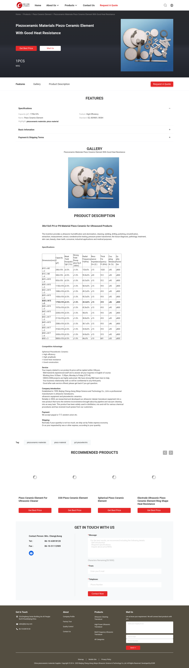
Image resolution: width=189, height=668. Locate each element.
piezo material (60, 442)
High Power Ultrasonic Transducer (102, 626)
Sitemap (81, 659)
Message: (93, 535)
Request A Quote (162, 84)
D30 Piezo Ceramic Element (73, 497)
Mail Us (50, 48)
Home (18, 14)
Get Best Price (26, 48)
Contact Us (67, 632)
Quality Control (68, 627)
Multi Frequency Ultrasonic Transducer (103, 633)
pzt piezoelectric (81, 442)
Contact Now (98, 593)
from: (91, 566)
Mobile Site (92, 659)
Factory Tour (67, 622)
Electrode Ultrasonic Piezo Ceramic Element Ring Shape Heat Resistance (153, 500)
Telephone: (93, 579)
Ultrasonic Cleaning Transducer (101, 618)
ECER (153, 663)
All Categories (99, 639)
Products (27, 14)
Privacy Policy (106, 659)
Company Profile (69, 617)
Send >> (133, 648)
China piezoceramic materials (44, 663)
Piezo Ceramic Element (42, 14)
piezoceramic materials (36, 442)
